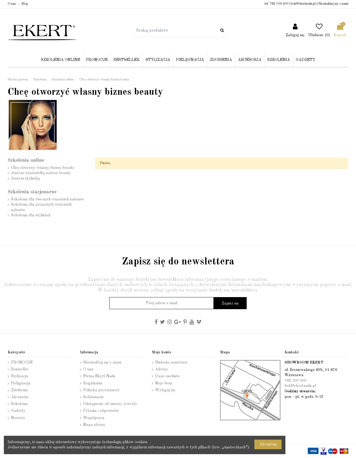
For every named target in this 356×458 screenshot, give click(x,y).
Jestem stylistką (25, 178)
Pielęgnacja (20, 383)
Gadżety (18, 411)
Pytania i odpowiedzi (101, 411)
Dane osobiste (167, 376)
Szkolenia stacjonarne (32, 192)
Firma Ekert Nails (99, 376)
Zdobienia (19, 390)
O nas (12, 3)
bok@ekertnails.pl (303, 3)
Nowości (18, 418)
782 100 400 (278, 3)
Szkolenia (19, 404)
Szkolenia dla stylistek (31, 215)
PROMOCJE (22, 362)
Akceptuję (268, 444)
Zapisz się (230, 303)
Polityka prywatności (101, 390)
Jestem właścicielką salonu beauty (41, 173)
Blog (24, 3)
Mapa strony (94, 425)
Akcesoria (19, 397)
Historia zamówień (171, 362)
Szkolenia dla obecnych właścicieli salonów (47, 199)
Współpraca (93, 418)
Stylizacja (19, 376)
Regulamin (92, 383)
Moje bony (164, 383)
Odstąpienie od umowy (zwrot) (110, 404)
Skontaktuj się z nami (333, 3)
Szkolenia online (26, 160)
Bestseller (20, 369)
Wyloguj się (165, 390)
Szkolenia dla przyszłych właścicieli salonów (41, 207)
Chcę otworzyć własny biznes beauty (42, 168)
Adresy (161, 369)
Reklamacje (93, 397)
